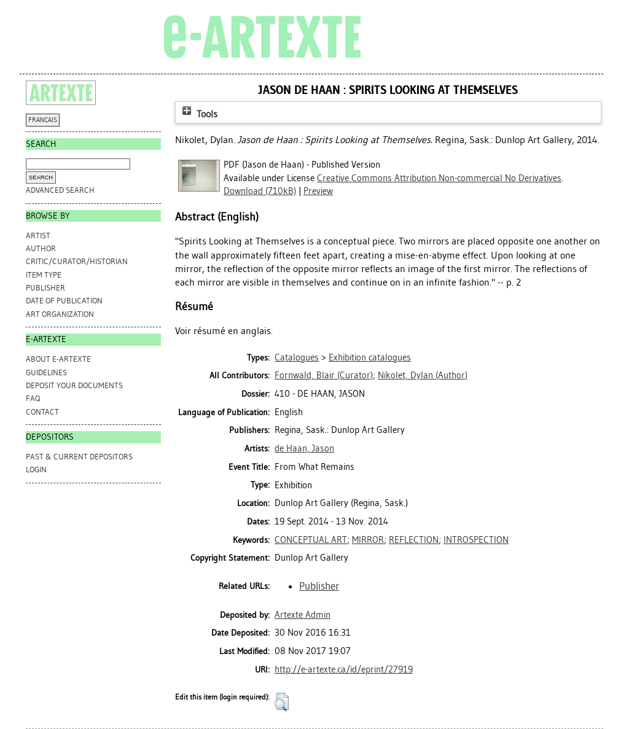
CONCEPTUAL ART (311, 539)
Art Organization (60, 314)
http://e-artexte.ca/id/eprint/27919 (344, 669)
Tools (198, 114)
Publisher (45, 287)
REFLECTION (414, 539)
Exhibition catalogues (370, 357)
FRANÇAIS (42, 120)
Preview (318, 191)
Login (36, 469)
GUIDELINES (46, 372)
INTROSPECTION (476, 539)
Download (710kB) (260, 191)
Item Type (43, 274)
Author (41, 248)
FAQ (33, 398)
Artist (38, 235)
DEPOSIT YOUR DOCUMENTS (74, 385)
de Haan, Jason (304, 448)
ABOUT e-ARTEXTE (58, 359)
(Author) (422, 375)
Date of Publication (64, 300)
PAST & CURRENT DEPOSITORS (79, 456)
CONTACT (42, 411)
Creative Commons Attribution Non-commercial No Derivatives (439, 178)
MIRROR (368, 539)
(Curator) (324, 375)
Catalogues (297, 357)
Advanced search (60, 190)
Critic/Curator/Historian (77, 261)
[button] (282, 702)
